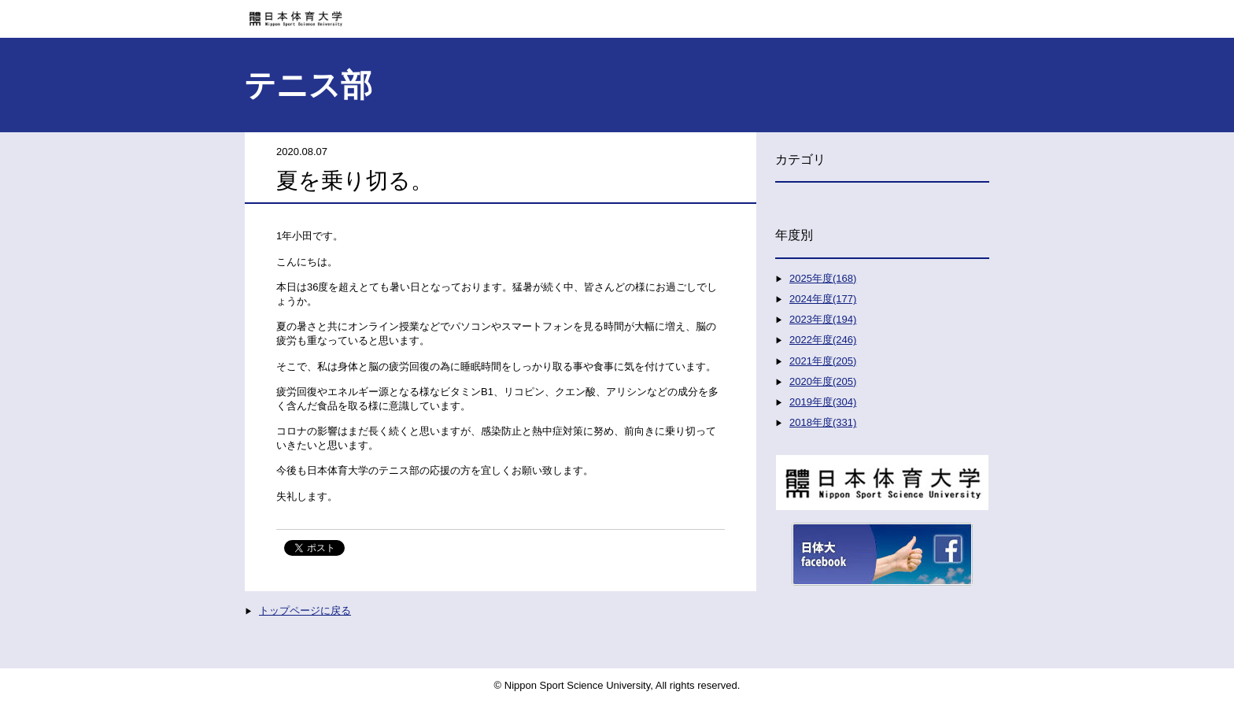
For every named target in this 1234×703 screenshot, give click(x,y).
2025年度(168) (822, 278)
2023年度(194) (822, 319)
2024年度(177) (822, 299)
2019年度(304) (822, 402)
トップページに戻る (305, 610)
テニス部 (308, 85)
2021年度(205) (822, 361)
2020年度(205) (822, 381)
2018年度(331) (822, 422)
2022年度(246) (822, 340)
